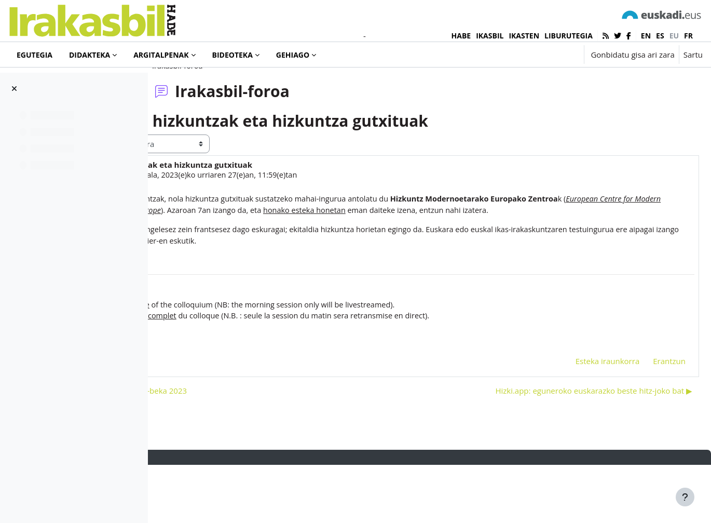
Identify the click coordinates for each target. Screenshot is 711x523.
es (660, 36)
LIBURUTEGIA (568, 36)
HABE (461, 36)
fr (688, 36)
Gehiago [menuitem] (292, 55)
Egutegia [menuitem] (34, 55)
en (646, 36)
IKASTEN (524, 36)
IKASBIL (489, 36)
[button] (543, 54)
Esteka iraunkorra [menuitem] (583, 418)
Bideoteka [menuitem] (232, 55)
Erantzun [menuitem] (644, 418)
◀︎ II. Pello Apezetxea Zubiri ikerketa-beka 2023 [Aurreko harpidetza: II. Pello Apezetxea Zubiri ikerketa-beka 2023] (259, 448)
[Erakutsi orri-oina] (685, 497)
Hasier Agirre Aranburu (242, 217)
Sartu (693, 54)
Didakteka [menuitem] (89, 55)
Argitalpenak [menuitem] (160, 55)
